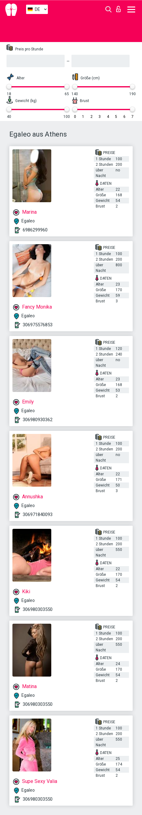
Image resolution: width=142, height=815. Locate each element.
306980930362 (38, 419)
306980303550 (38, 609)
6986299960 (35, 230)
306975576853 (38, 325)
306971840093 (38, 514)
